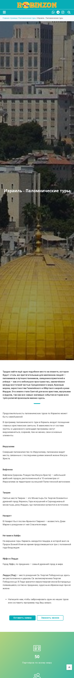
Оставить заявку (22, 618)
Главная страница (10, 18)
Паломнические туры (27, 18)
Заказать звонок (50, 618)
